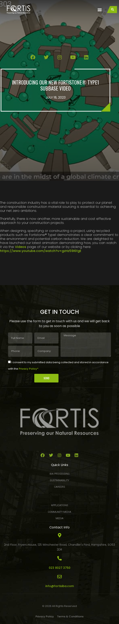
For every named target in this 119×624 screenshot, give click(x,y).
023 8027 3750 (59, 568)
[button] (99, 9)
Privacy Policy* (29, 369)
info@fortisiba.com (59, 586)
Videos (20, 247)
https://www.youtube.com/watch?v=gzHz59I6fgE (40, 251)
